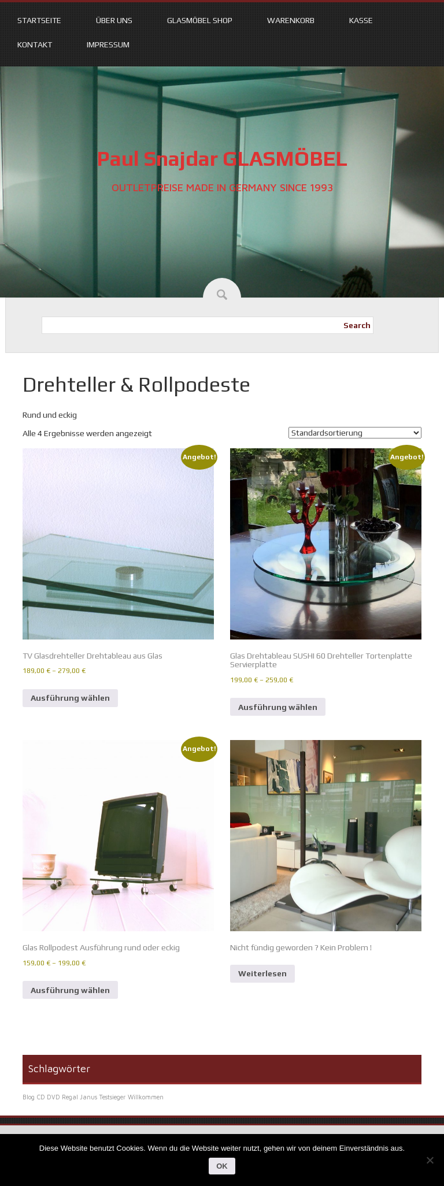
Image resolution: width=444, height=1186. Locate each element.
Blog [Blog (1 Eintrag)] (29, 1097)
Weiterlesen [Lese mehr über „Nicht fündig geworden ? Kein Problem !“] (262, 973)
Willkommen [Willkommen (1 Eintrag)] (146, 1097)
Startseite (39, 20)
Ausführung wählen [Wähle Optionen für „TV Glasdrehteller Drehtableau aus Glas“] (70, 697)
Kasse (361, 20)
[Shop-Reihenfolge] (354, 432)
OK (222, 1166)
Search (357, 325)
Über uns (114, 20)
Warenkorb (290, 20)
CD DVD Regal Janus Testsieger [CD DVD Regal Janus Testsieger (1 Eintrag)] (81, 1097)
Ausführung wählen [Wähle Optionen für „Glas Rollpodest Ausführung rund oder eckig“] (70, 990)
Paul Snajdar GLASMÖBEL (222, 158)
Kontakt (34, 44)
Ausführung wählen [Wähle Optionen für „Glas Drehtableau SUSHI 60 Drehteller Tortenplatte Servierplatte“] (277, 707)
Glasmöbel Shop (199, 20)
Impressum (108, 44)
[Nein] (429, 1160)
